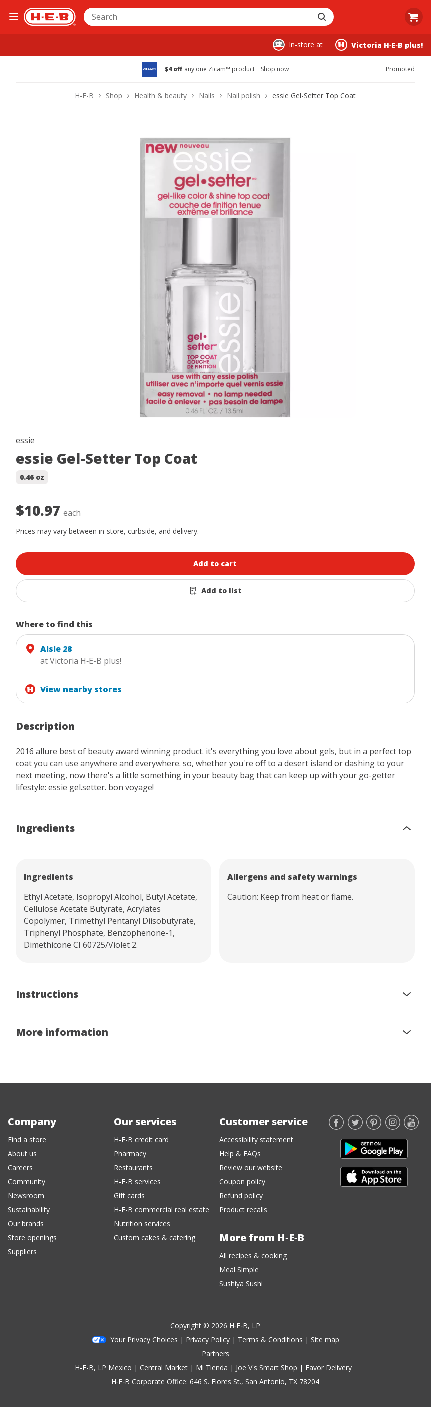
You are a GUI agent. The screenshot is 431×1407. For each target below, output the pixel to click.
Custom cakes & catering (155, 1237)
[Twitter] (355, 1126)
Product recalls (244, 1209)
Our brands (26, 1223)
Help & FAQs (240, 1153)
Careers (20, 1167)
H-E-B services (137, 1181)
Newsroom (26, 1195)
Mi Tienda (212, 1367)
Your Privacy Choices (144, 1339)
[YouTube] (411, 1126)
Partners (216, 1353)
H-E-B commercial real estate (162, 1209)
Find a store (27, 1139)
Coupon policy (243, 1181)
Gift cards (129, 1195)
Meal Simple (239, 1269)
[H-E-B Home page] (50, 17)
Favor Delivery (329, 1367)
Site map (325, 1339)
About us (22, 1153)
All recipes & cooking (253, 1255)
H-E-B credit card (141, 1139)
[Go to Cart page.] (414, 17)
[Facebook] (336, 1126)
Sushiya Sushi (241, 1283)
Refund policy (241, 1195)
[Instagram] (393, 1126)
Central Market (164, 1367)
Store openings (32, 1237)
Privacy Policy (208, 1339)
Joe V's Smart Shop (267, 1367)
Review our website (251, 1167)
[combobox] (198, 17)
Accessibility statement (257, 1139)
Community (27, 1181)
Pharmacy (130, 1153)
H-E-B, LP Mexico (103, 1367)
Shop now (275, 69)
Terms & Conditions (270, 1339)
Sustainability (29, 1209)
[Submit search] (323, 17)
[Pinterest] (374, 1126)
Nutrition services (142, 1223)
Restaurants (133, 1167)
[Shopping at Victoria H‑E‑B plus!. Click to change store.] (379, 45)
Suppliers (22, 1251)
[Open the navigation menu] (14, 17)
